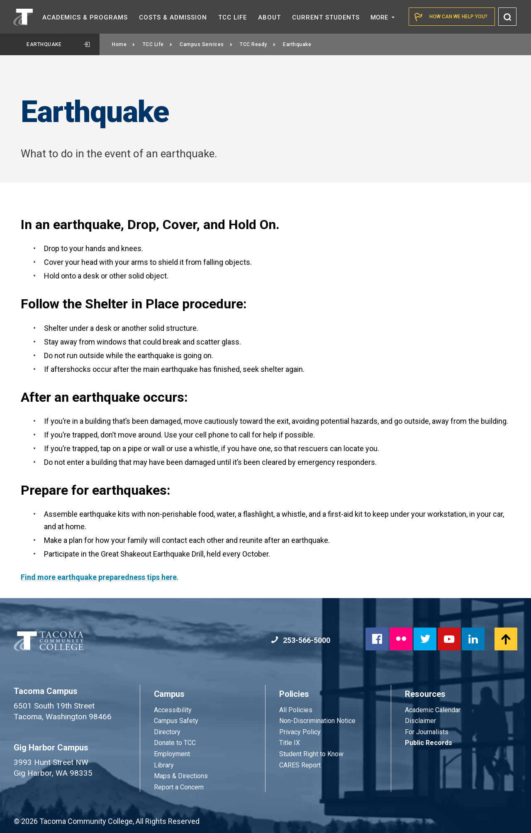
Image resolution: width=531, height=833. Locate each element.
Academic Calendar (432, 710)
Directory (167, 732)
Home (123, 44)
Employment (172, 754)
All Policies (296, 710)
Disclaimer (420, 721)
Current (326, 17)
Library (164, 765)
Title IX (289, 743)
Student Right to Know (311, 754)
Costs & (173, 17)
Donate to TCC (175, 743)
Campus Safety (176, 721)
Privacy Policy (300, 732)
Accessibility (173, 710)
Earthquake (58, 44)
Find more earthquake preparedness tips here (99, 577)
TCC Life (158, 44)
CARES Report (300, 765)
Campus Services (206, 44)
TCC (232, 17)
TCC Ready (257, 44)
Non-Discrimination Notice (317, 721)
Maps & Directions (181, 776)
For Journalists (426, 732)
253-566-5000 (300, 640)
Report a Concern (179, 787)
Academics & (85, 17)
